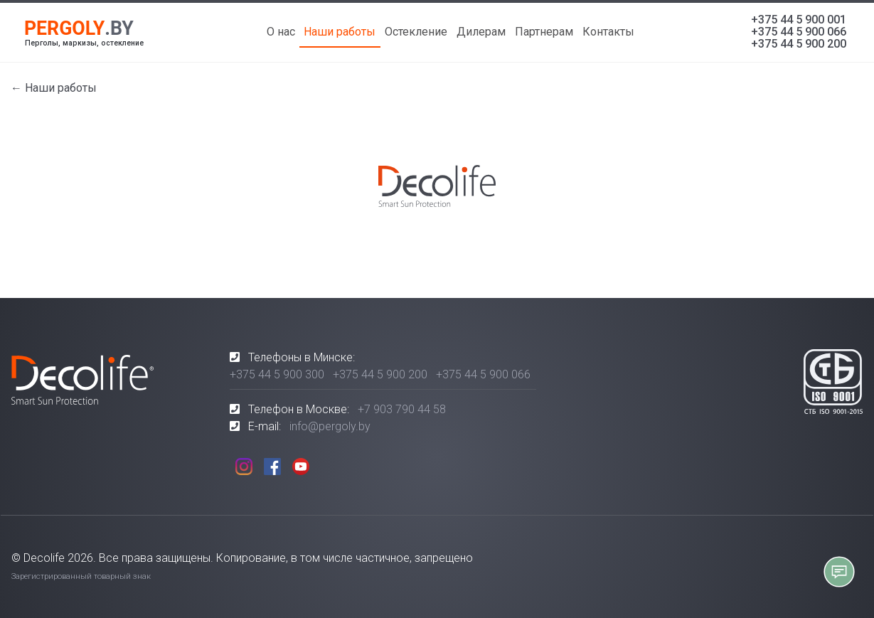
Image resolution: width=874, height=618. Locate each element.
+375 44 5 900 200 (798, 43)
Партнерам (544, 31)
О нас (281, 31)
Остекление (416, 31)
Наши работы (339, 31)
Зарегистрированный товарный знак (81, 576)
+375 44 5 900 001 (798, 19)
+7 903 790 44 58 (402, 409)
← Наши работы (54, 88)
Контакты (608, 31)
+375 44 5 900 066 (798, 31)
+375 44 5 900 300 (277, 374)
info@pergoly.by (330, 426)
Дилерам (481, 31)
